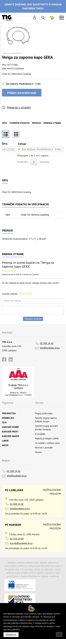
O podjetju (40, 433)
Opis (4, 123)
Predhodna (22, 161)
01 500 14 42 (47, 343)
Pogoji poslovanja (43, 413)
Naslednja (44, 161)
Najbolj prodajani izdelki (47, 438)
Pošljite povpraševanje (21, 93)
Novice (38, 452)
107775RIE (8, 149)
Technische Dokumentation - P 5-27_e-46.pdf (24, 238)
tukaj (30, 623)
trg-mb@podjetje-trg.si (21, 543)
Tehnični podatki (19, 123)
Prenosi (36, 123)
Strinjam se (11, 634)
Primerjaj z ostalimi (19, 107)
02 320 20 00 (17, 538)
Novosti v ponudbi (44, 447)
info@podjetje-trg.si (50, 347)
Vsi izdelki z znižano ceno (47, 443)
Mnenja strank (52, 123)
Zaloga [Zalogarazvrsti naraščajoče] (22, 143)
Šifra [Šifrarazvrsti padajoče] (4, 143)
